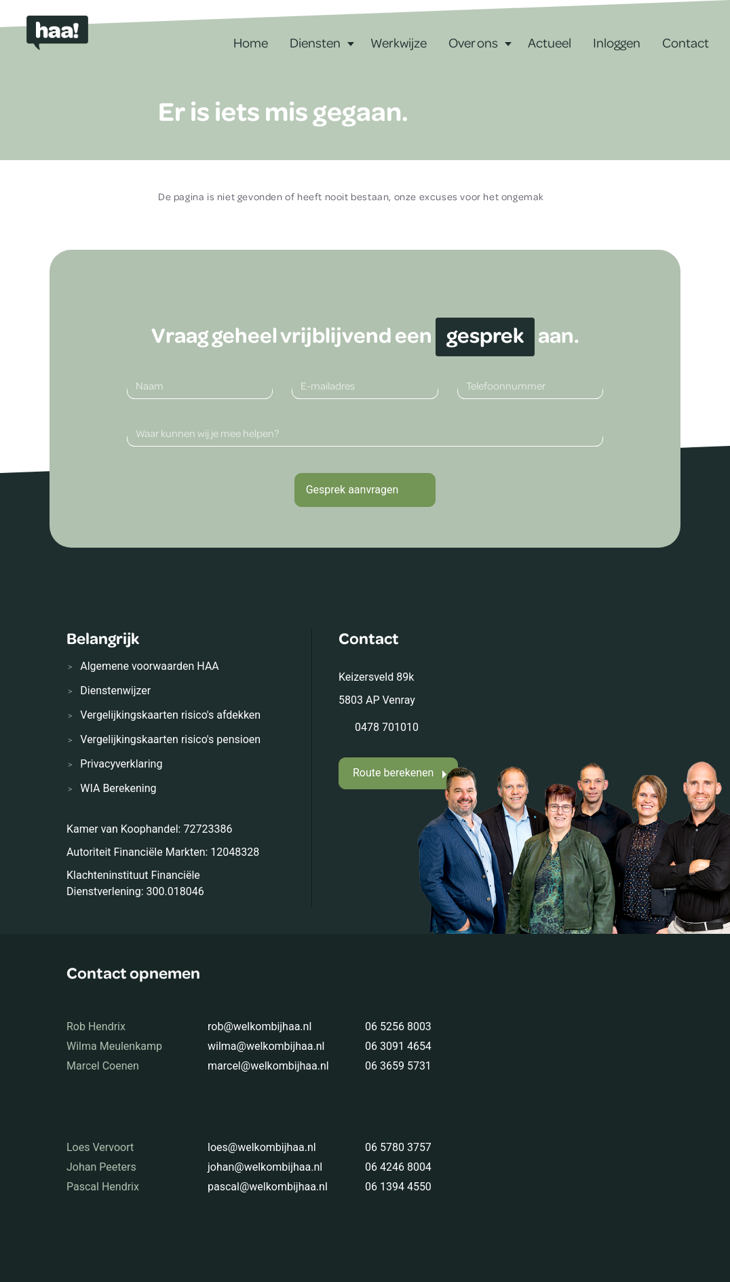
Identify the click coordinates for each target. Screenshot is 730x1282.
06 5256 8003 (398, 1026)
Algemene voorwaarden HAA (149, 666)
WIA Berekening (118, 788)
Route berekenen (393, 772)
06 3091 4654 (398, 1046)
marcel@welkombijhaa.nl (268, 1065)
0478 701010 (387, 727)
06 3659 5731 (398, 1065)
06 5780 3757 (398, 1147)
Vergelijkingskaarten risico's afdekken (170, 715)
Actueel (549, 42)
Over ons (473, 42)
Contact (685, 42)
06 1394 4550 (398, 1186)
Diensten (315, 42)
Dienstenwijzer (115, 690)
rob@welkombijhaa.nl (259, 1026)
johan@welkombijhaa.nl (265, 1167)
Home (250, 42)
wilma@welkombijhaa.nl (266, 1046)
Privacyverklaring (121, 763)
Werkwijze (398, 42)
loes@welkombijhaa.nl (262, 1147)
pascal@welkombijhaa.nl (268, 1186)
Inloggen (616, 42)
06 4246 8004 (398, 1167)
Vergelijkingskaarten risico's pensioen (170, 739)
